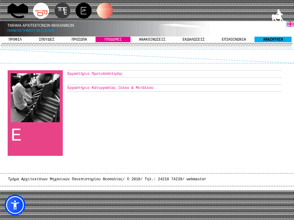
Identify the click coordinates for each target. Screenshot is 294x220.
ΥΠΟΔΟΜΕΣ (113, 40)
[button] (15, 205)
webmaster (196, 179)
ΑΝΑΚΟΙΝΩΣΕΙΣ (152, 40)
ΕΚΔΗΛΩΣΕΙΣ (194, 40)
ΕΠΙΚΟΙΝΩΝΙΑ (234, 40)
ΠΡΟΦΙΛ (15, 40)
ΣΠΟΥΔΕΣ (46, 40)
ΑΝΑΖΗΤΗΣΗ (273, 40)
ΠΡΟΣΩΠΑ (79, 40)
